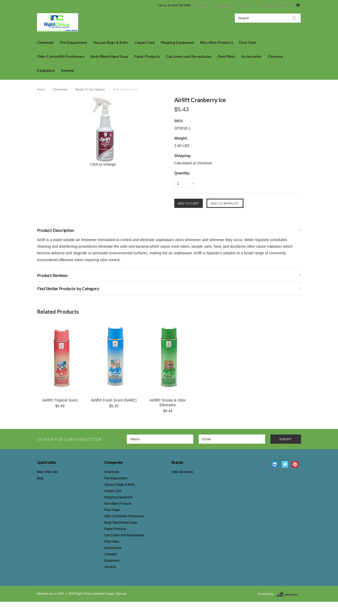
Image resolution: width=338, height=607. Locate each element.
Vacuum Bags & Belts (110, 42)
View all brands (182, 472)
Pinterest (295, 464)
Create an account (277, 5)
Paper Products (147, 56)
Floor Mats (226, 56)
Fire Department (73, 42)
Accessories (251, 56)
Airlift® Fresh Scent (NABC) (114, 400)
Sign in (256, 5)
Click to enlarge (103, 164)
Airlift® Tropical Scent (60, 400)
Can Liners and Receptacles (189, 56)
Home (41, 89)
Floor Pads (247, 42)
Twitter (285, 464)
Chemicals (45, 42)
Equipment (46, 70)
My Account (201, 5)
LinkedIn (274, 464)
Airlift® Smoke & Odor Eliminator (167, 402)
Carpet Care (144, 42)
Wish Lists (241, 5)
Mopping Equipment (177, 42)
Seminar (67, 70)
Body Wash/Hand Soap (109, 56)
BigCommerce (288, 594)
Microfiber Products (216, 42)
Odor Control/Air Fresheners (60, 56)
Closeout (275, 56)
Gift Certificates (222, 5)
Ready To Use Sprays (90, 89)
